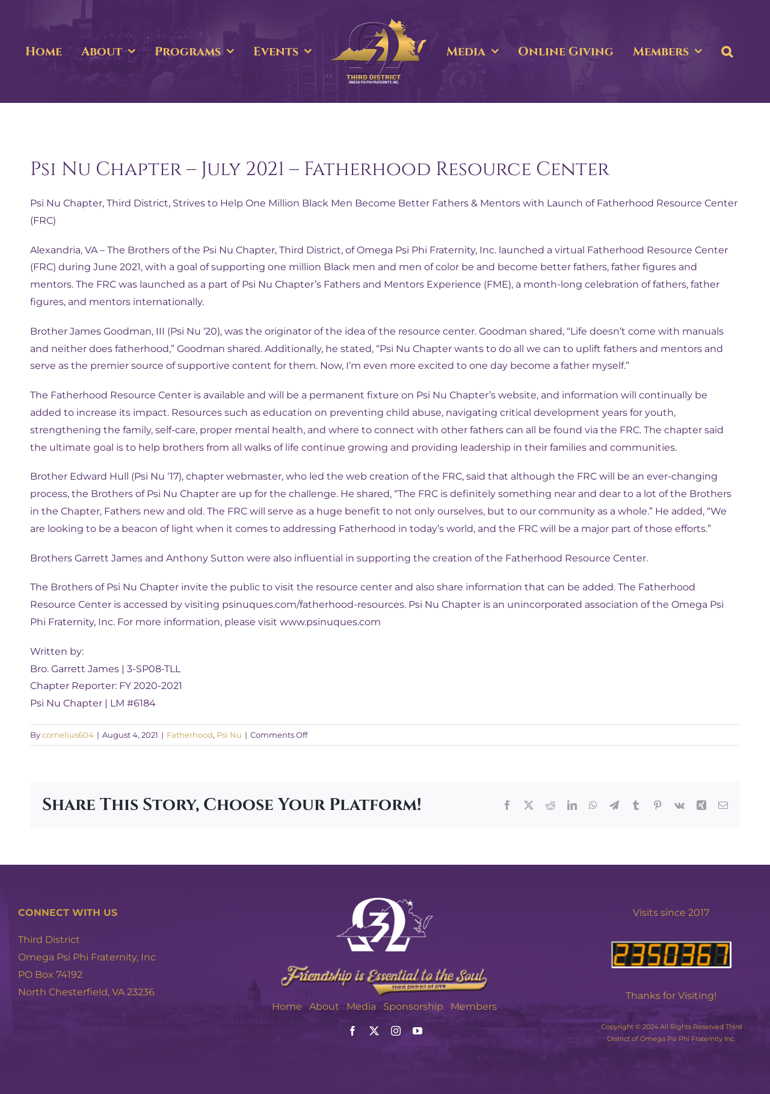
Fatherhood (190, 735)
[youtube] (417, 1031)
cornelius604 (68, 735)
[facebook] (352, 1031)
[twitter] (374, 1031)
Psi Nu (229, 735)
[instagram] (396, 1031)
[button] (727, 52)
